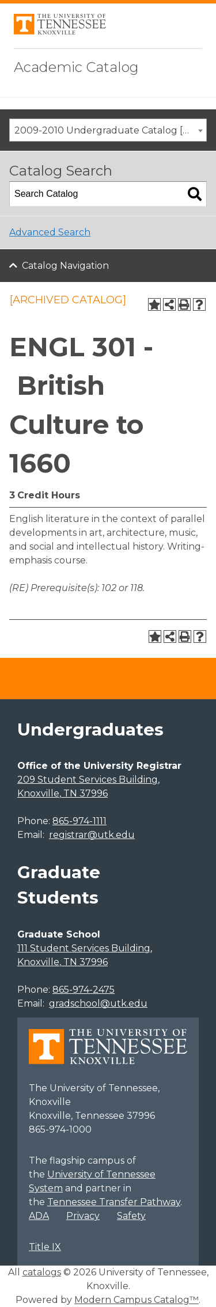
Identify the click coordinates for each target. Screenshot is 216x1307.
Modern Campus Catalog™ (136, 1299)
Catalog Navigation (65, 265)
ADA (39, 1215)
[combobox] (108, 130)
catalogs (41, 1272)
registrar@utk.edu (92, 834)
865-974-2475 (83, 989)
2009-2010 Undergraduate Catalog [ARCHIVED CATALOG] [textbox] (110, 130)
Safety (131, 1215)
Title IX (45, 1246)
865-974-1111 (79, 821)
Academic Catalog (76, 67)
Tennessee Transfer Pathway (113, 1202)
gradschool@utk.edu (98, 1003)
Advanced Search (49, 232)
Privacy (83, 1215)
